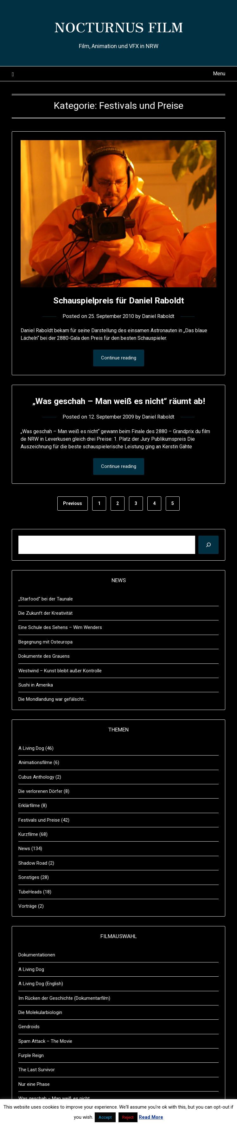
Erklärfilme (29, 820)
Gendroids (29, 1041)
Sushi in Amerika (35, 700)
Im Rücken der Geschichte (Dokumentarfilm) (64, 1013)
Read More (151, 1117)
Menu (219, 74)
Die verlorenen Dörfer (40, 806)
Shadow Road (32, 878)
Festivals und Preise (39, 835)
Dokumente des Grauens (44, 671)
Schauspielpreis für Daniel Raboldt (118, 300)
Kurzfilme (28, 849)
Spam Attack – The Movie (45, 1056)
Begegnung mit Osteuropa (45, 657)
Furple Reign (31, 1070)
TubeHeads (30, 907)
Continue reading (118, 358)
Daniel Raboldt (160, 316)
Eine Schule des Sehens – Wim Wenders (60, 642)
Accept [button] (105, 1117)
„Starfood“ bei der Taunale (45, 614)
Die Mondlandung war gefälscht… (52, 714)
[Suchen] (208, 560)
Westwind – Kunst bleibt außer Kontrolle (60, 685)
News (24, 863)
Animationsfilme (35, 777)
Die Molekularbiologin (40, 1027)
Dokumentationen (36, 970)
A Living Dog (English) (40, 998)
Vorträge (27, 921)
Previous (72, 518)
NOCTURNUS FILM (118, 26)
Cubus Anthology (36, 792)
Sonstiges (28, 892)
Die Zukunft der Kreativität (45, 628)
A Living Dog (31, 763)
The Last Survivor (36, 1084)
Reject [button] (128, 1117)
